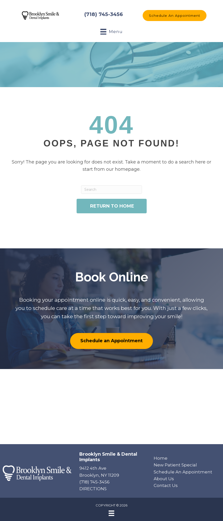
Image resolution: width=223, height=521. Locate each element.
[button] (174, 15)
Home (160, 458)
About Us (164, 478)
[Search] (111, 189)
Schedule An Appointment (183, 471)
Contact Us (166, 485)
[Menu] (111, 513)
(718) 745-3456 (103, 14)
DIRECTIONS (93, 488)
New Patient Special (175, 464)
